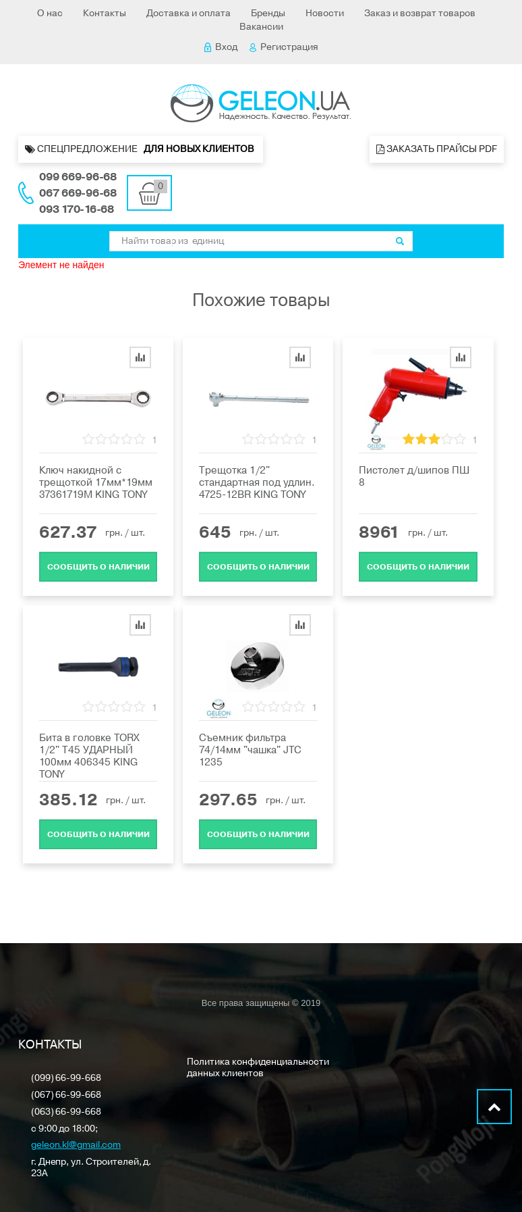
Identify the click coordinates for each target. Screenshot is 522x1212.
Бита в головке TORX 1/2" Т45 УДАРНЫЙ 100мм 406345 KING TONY (89, 756)
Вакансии (261, 26)
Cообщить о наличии (98, 566)
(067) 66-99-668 (66, 1095)
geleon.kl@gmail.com (76, 1145)
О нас (50, 13)
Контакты (104, 13)
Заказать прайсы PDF (436, 149)
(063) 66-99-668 (66, 1112)
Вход (220, 47)
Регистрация (284, 47)
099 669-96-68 (78, 177)
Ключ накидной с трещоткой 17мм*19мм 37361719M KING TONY (95, 482)
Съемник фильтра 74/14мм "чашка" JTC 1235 (250, 750)
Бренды (268, 13)
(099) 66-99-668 (66, 1078)
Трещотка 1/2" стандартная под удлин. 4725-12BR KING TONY (257, 482)
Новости (325, 13)
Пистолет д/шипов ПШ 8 (414, 476)
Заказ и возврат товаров (419, 13)
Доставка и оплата (188, 13)
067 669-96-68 (78, 193)
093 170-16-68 (76, 209)
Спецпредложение (140, 149)
